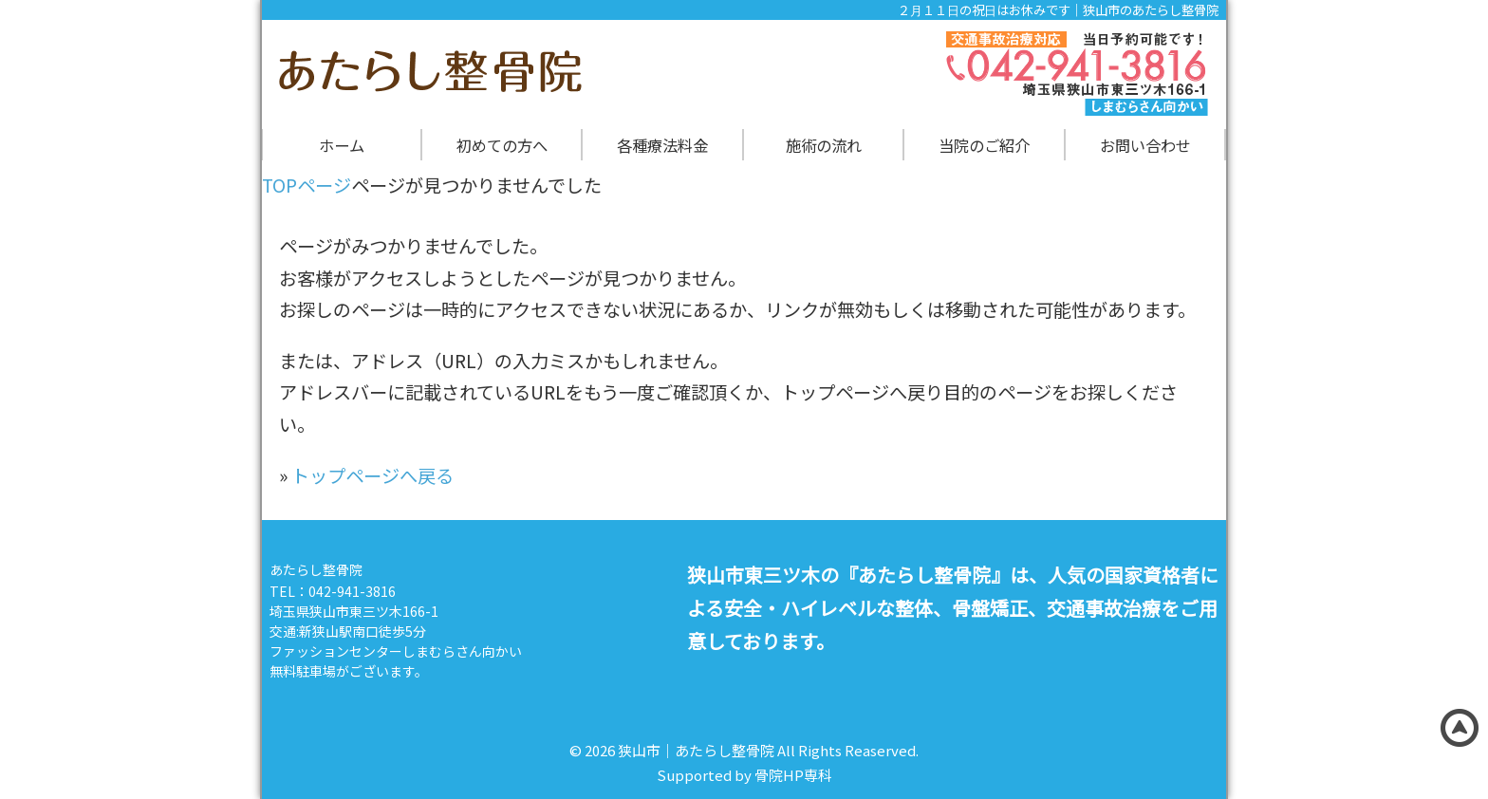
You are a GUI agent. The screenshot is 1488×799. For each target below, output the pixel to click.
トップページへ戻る (372, 475)
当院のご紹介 (984, 145)
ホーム (341, 145)
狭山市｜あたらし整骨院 (696, 750)
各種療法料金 (662, 145)
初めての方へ (502, 145)
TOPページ (306, 185)
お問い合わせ (1145, 145)
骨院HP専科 (793, 775)
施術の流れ (824, 145)
